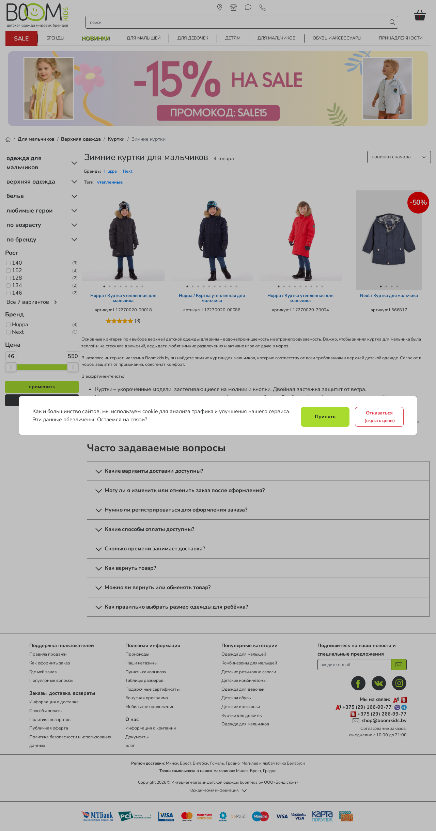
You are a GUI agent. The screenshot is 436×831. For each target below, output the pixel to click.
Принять (325, 416)
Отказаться (379, 416)
